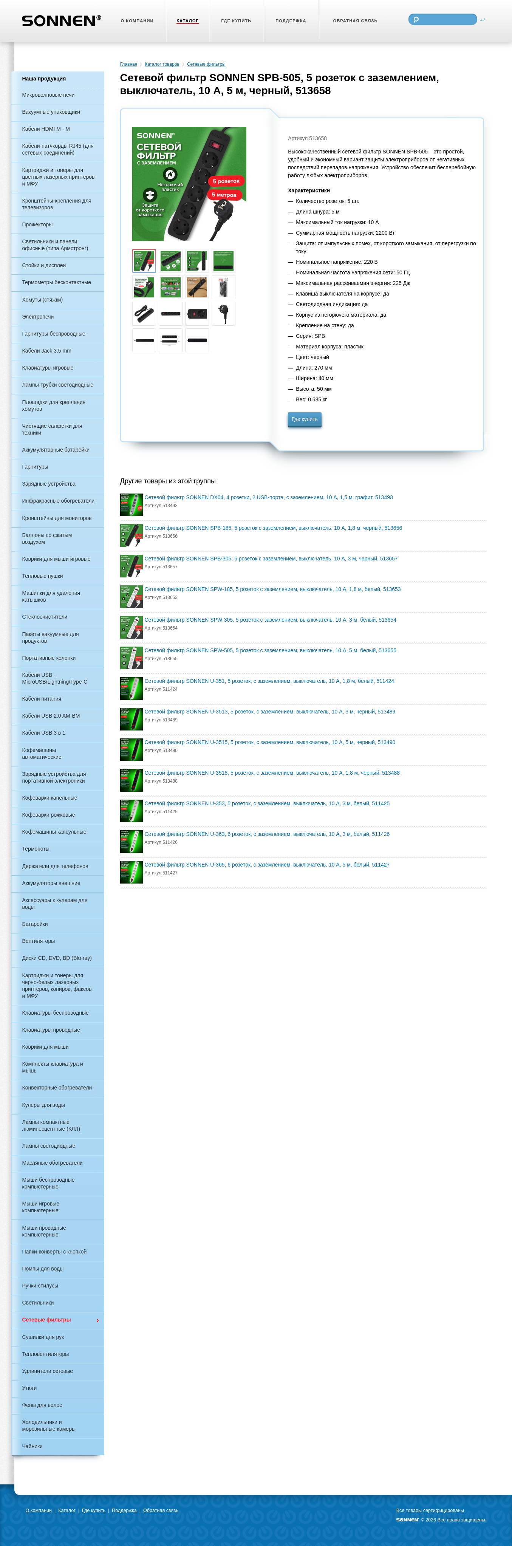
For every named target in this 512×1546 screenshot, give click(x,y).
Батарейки (35, 924)
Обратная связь (160, 1510)
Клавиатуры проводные (51, 1030)
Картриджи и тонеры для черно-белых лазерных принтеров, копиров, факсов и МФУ (57, 985)
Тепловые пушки (42, 576)
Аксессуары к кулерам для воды (55, 903)
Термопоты (35, 849)
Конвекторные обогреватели (57, 1088)
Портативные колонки (49, 658)
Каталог (67, 1510)
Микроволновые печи (48, 95)
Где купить (305, 419)
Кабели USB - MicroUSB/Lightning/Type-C (55, 678)
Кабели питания (42, 699)
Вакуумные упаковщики (51, 112)
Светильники (38, 1303)
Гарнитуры (35, 467)
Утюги (29, 1388)
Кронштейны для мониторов (57, 518)
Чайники (32, 1446)
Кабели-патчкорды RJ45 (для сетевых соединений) (58, 149)
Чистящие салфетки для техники (52, 429)
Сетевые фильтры (46, 1320)
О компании (39, 1510)
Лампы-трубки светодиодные (58, 385)
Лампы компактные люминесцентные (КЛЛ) (51, 1125)
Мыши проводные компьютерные (44, 1231)
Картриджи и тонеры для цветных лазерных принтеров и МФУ (58, 177)
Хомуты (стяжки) (42, 300)
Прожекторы (37, 224)
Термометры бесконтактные (56, 282)
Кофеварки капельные (49, 798)
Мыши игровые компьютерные (40, 1207)
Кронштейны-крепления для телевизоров (56, 204)
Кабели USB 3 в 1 (43, 733)
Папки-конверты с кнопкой (54, 1252)
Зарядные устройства (49, 484)
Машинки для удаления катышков (51, 596)
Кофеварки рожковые (48, 815)
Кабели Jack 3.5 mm (46, 351)
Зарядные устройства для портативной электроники (54, 777)
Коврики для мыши (45, 1047)
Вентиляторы (38, 941)
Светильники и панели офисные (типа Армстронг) (55, 244)
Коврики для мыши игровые (56, 559)
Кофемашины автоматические (42, 753)
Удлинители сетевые (47, 1371)
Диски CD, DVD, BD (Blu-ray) (57, 958)
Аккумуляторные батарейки (56, 450)
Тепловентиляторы (45, 1354)
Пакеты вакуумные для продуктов (50, 637)
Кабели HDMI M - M (46, 129)
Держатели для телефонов (55, 866)
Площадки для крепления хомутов (54, 405)
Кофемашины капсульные (54, 832)
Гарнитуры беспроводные (53, 334)
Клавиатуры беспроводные (55, 1013)
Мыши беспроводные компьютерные (48, 1183)
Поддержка (124, 1510)
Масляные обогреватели (52, 1163)
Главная (129, 64)
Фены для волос (42, 1405)
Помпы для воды (43, 1269)
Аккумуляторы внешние (51, 883)
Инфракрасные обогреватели (58, 501)
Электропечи (38, 317)
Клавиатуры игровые (48, 368)
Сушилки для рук (43, 1337)
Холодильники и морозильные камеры (49, 1425)
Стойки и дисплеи (44, 265)
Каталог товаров (162, 64)
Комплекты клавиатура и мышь (52, 1067)
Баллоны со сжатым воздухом (47, 538)
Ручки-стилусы (40, 1286)
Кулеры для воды (43, 1105)
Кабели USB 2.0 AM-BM (51, 716)
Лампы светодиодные (49, 1146)
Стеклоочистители (45, 617)
